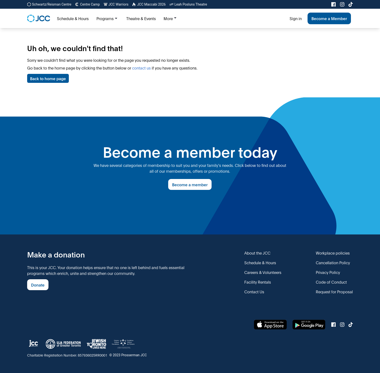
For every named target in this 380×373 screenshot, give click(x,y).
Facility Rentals (257, 281)
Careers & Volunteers (262, 272)
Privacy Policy (328, 272)
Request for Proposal (334, 291)
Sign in (296, 18)
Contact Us (254, 291)
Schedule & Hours (260, 262)
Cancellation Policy (333, 262)
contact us (141, 67)
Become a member (190, 184)
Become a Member (329, 18)
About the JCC (257, 252)
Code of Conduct (331, 281)
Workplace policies (333, 252)
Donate (38, 284)
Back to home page (48, 78)
